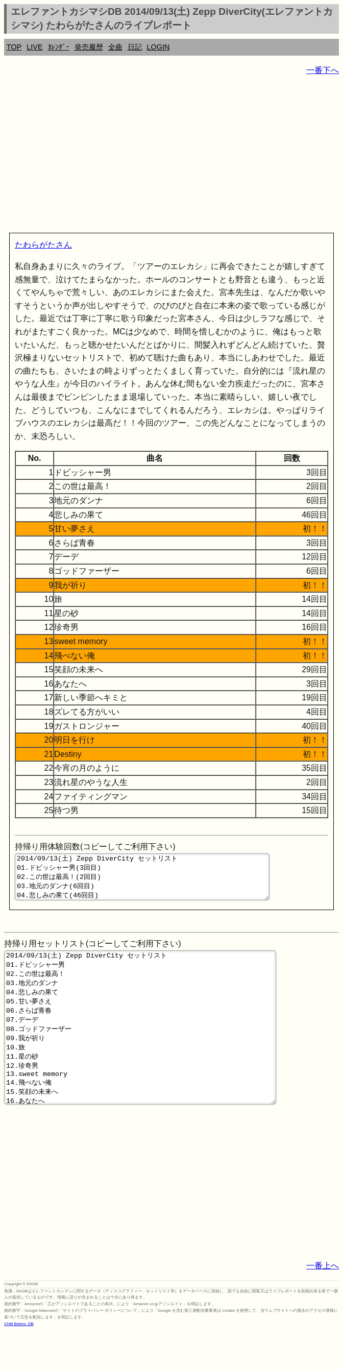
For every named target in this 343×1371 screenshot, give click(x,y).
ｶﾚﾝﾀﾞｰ (58, 47)
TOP (14, 47)
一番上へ (322, 1305)
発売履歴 (89, 47)
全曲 (115, 47)
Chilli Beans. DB (19, 1363)
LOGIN (158, 47)
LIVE (34, 47)
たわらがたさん (43, 244)
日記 (135, 47)
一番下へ (322, 70)
